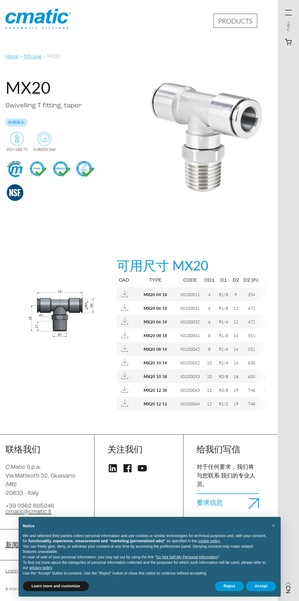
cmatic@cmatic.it (28, 512)
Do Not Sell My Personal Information (187, 557)
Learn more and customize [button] (56, 586)
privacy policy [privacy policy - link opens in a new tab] (40, 567)
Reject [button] (229, 586)
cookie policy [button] (209, 541)
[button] (273, 525)
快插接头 (16, 123)
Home (11, 55)
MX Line (33, 55)
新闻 (12, 545)
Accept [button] (261, 586)
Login (11, 571)
